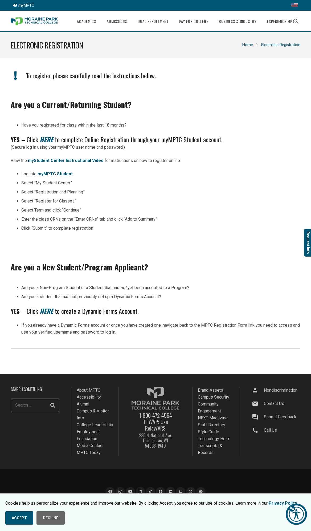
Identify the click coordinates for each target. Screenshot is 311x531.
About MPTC (88, 390)
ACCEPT (19, 518)
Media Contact (90, 445)
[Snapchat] (160, 491)
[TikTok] (150, 491)
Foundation (87, 438)
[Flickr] (170, 491)
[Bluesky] (201, 491)
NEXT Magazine (213, 417)
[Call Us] (258, 430)
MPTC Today (89, 452)
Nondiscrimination (280, 390)
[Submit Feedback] (258, 417)
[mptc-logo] (34, 21)
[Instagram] (120, 491)
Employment (88, 431)
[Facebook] (110, 491)
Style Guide (208, 431)
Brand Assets (210, 390)
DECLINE (50, 518)
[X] (190, 491)
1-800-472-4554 (155, 415)
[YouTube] (130, 491)
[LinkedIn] (140, 491)
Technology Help (213, 438)
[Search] (52, 405)
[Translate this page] (294, 5)
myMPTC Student (55, 173)
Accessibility (89, 397)
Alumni (83, 404)
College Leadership (95, 424)
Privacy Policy (283, 503)
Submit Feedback (280, 416)
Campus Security (213, 397)
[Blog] (180, 491)
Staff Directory (211, 424)
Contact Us (274, 403)
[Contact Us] (258, 403)
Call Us (270, 430)
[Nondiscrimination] (258, 390)
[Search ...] (35, 405)
